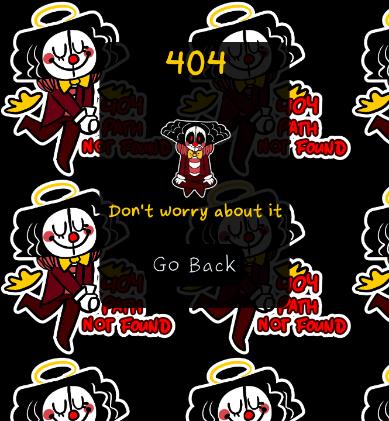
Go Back (194, 265)
